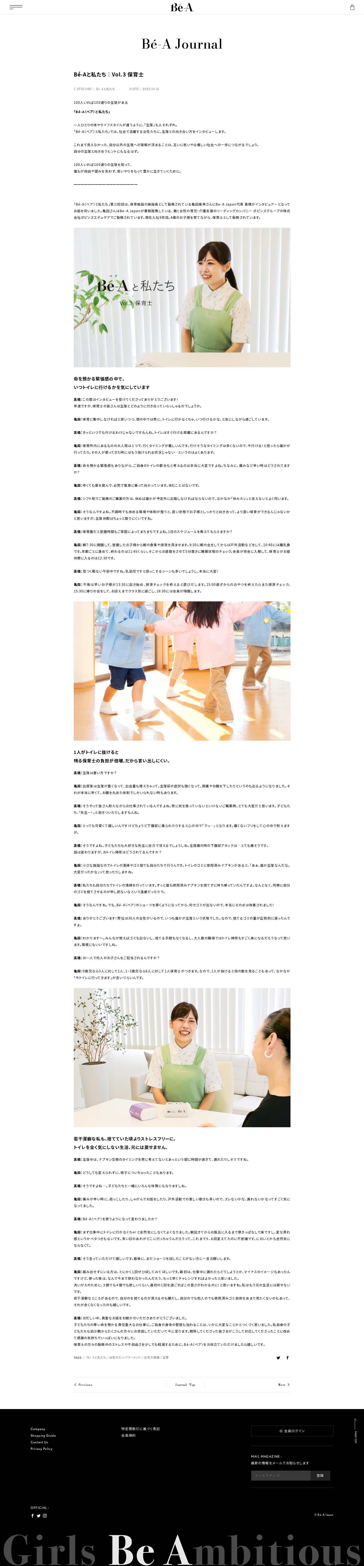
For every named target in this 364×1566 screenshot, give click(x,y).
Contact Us (39, 1442)
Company (38, 1429)
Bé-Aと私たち (96, 1357)
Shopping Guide (43, 1435)
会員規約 (128, 1435)
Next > (284, 1384)
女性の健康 (152, 1357)
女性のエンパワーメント (125, 1357)
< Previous (83, 1384)
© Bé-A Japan (323, 1514)
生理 (166, 1357)
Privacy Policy (42, 1449)
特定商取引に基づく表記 (140, 1429)
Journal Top (185, 1384)
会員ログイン (292, 1431)
